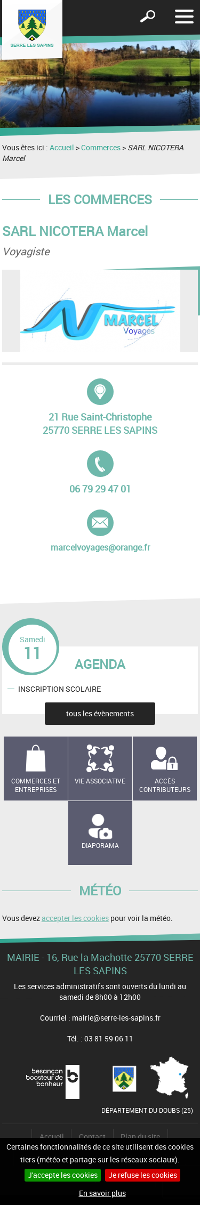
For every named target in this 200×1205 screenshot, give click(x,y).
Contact (92, 1136)
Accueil (62, 147)
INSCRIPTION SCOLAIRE (59, 688)
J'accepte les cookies (63, 1175)
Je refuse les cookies (142, 1175)
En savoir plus (102, 1193)
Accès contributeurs (164, 785)
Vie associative (100, 781)
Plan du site (140, 1136)
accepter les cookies (75, 918)
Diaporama (100, 845)
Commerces (101, 147)
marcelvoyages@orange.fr (100, 531)
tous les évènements (100, 713)
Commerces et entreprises (35, 785)
